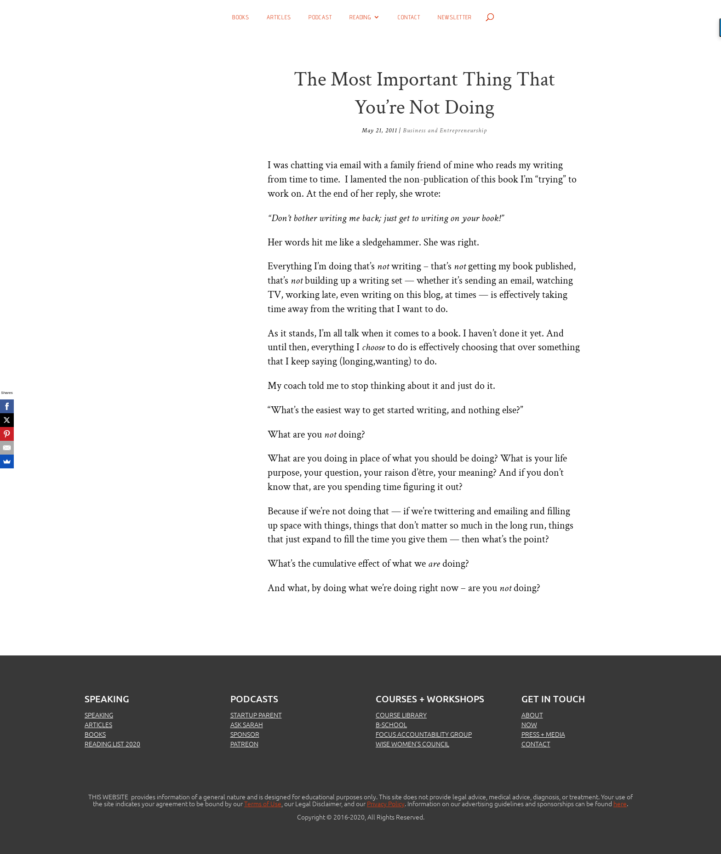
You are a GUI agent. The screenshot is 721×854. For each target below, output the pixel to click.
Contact (409, 17)
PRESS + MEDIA (543, 734)
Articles (279, 17)
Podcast (320, 17)
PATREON (244, 743)
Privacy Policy (386, 803)
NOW (529, 724)
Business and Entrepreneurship (445, 130)
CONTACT (535, 743)
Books (240, 17)
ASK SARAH (246, 724)
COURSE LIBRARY (401, 714)
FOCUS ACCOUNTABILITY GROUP (424, 734)
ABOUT (532, 714)
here (620, 803)
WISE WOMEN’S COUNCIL (412, 743)
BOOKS (95, 734)
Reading (360, 17)
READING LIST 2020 (112, 743)
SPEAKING (99, 714)
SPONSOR (244, 734)
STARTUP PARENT (256, 714)
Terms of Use (262, 803)
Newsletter (455, 17)
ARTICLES (98, 724)
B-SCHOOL (391, 724)
